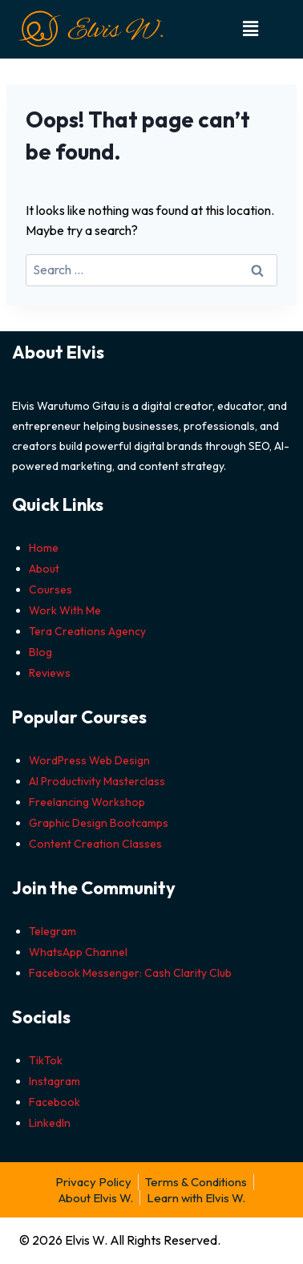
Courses (50, 589)
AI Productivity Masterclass (97, 781)
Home (44, 548)
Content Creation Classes (95, 844)
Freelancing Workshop (87, 802)
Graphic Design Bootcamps (98, 823)
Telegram (52, 931)
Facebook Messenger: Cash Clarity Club (130, 973)
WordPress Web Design (89, 760)
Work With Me (65, 610)
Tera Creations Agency (87, 631)
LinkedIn (50, 1123)
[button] (251, 29)
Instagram (54, 1081)
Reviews (50, 673)
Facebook (54, 1102)
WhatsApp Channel (78, 952)
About (44, 568)
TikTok (46, 1060)
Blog (40, 652)
